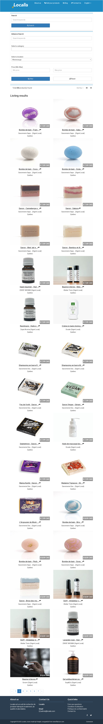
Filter (30, 79)
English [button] (88, 3)
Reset (72, 79)
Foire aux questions (75, 704)
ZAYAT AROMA (25, 290)
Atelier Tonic (68, 290)
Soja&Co (68, 682)
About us (37, 3)
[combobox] (51, 49)
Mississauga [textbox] (16, 60)
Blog (65, 3)
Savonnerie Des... (25, 369)
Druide (68, 329)
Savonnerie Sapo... (25, 133)
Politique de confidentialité (77, 709)
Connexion (89, 722)
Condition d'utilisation (75, 707)
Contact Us (76, 3)
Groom (25, 682)
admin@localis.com (48, 711)
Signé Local (37, 133)
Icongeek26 (45, 722)
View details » (15, 712)
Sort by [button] (80, 88)
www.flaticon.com (58, 722)
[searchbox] (12, 49)
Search (30, 25)
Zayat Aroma (25, 329)
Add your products (51, 3)
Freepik (39, 722)
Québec (30, 136)
